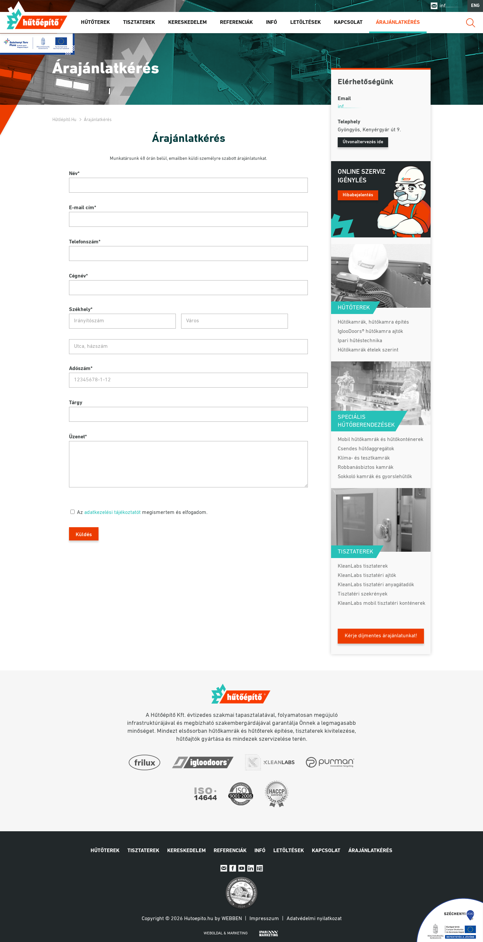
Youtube (241, 868)
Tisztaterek (139, 23)
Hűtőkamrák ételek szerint (368, 350)
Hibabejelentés (358, 195)
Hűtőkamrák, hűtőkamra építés (373, 322)
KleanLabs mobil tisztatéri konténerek (381, 603)
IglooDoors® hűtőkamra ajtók (370, 331)
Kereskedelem (187, 23)
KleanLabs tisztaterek (363, 566)
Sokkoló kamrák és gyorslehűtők (375, 476)
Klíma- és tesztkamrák (364, 458)
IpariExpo (259, 868)
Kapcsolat (348, 23)
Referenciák (236, 23)
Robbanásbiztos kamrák (365, 467)
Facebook (232, 868)
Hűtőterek (95, 23)
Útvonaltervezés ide (363, 142)
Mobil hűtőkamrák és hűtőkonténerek (380, 439)
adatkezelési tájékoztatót (112, 512)
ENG (475, 6)
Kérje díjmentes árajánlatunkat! (381, 636)
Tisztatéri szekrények (362, 594)
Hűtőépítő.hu (37, 19)
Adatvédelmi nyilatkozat (314, 918)
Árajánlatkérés (398, 23)
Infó (271, 23)
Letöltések (305, 23)
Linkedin (250, 868)
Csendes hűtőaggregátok (366, 449)
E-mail (223, 868)
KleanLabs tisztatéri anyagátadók (376, 585)
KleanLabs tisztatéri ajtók (367, 575)
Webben (232, 918)
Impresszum (264, 918)
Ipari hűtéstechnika (360, 341)
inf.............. (452, 6)
